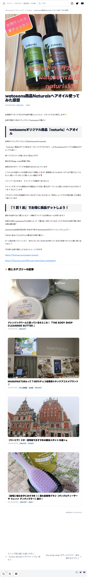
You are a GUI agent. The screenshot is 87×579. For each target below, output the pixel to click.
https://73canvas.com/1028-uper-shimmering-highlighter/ (30, 260)
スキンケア (20, 105)
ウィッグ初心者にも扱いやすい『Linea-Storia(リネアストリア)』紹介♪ (22, 556)
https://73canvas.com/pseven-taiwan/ (22, 255)
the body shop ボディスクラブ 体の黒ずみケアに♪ (64, 557)
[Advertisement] (43, 532)
